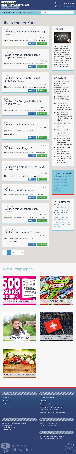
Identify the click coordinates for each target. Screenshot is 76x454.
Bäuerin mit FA (45, 404)
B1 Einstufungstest (60, 185)
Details (32, 43)
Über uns (28, 12)
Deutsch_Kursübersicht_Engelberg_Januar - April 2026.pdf (62, 224)
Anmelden (42, 43)
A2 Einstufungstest (60, 182)
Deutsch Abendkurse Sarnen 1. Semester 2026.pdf (61, 212)
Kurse (17, 12)
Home (7, 12)
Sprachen (43, 400)
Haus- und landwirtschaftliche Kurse (52, 412)
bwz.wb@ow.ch (66, 6)
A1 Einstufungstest (60, 179)
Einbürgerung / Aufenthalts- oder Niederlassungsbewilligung (51, 408)
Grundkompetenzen (47, 397)
